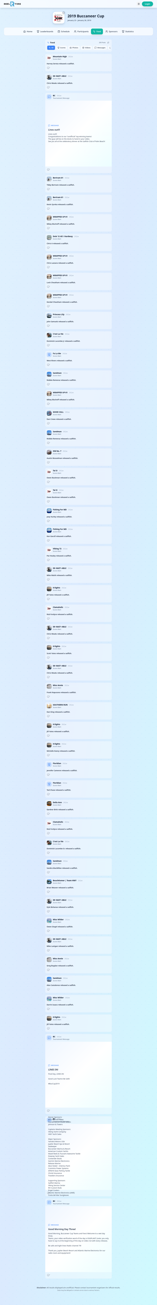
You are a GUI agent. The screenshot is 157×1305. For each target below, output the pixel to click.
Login (147, 4)
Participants (81, 31)
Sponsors (111, 31)
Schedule (64, 31)
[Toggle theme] (139, 4)
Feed (97, 31)
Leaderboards (45, 31)
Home (27, 31)
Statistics (128, 31)
